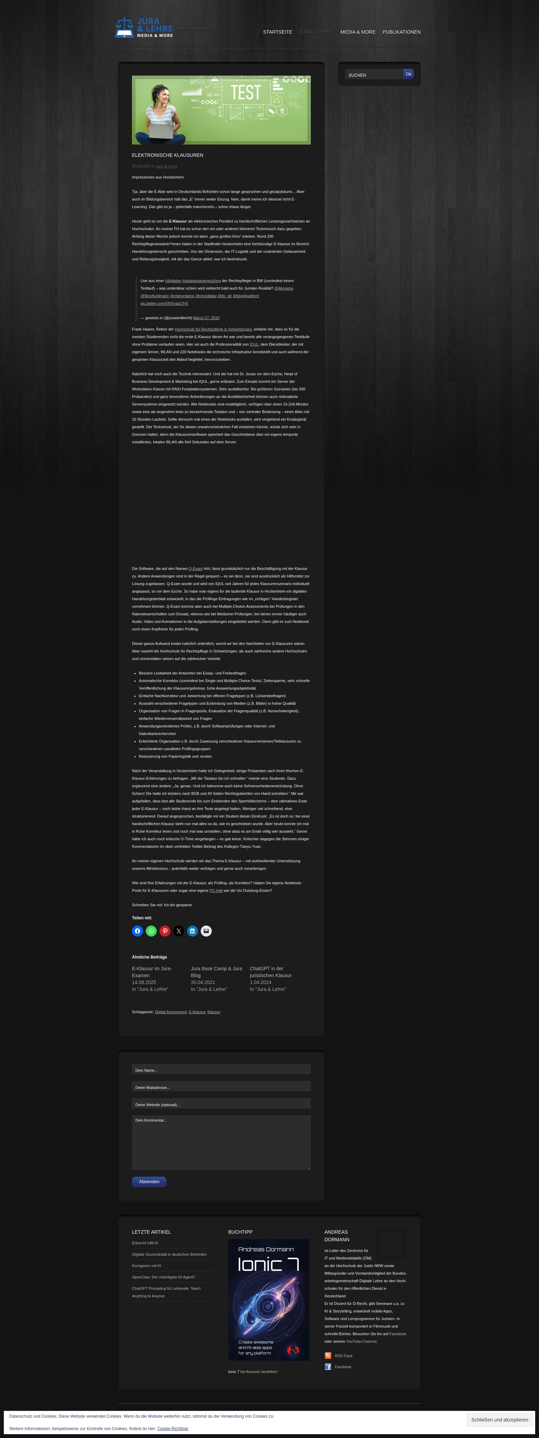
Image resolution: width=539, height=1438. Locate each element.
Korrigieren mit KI (146, 1266)
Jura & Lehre (316, 32)
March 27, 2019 (206, 318)
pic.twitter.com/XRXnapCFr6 (164, 303)
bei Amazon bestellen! (258, 1372)
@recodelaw (206, 296)
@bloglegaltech (246, 296)
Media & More (358, 32)
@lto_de (225, 296)
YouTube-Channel (361, 1341)
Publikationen (402, 32)
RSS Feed (343, 1356)
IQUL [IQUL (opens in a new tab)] (254, 344)
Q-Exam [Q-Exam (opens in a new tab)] (195, 568)
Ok (408, 74)
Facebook (397, 1334)
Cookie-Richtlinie (172, 1428)
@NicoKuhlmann (155, 296)
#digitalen (173, 281)
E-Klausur (197, 1012)
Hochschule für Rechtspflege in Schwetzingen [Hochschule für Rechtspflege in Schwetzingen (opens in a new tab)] (213, 329)
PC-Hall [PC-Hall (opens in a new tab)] (216, 890)
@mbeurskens (182, 296)
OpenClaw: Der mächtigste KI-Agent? (163, 1277)
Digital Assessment (171, 1012)
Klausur (214, 1012)
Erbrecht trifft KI (145, 1243)
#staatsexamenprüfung (202, 281)
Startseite (278, 32)
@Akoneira (283, 288)
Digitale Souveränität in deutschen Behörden (169, 1254)
